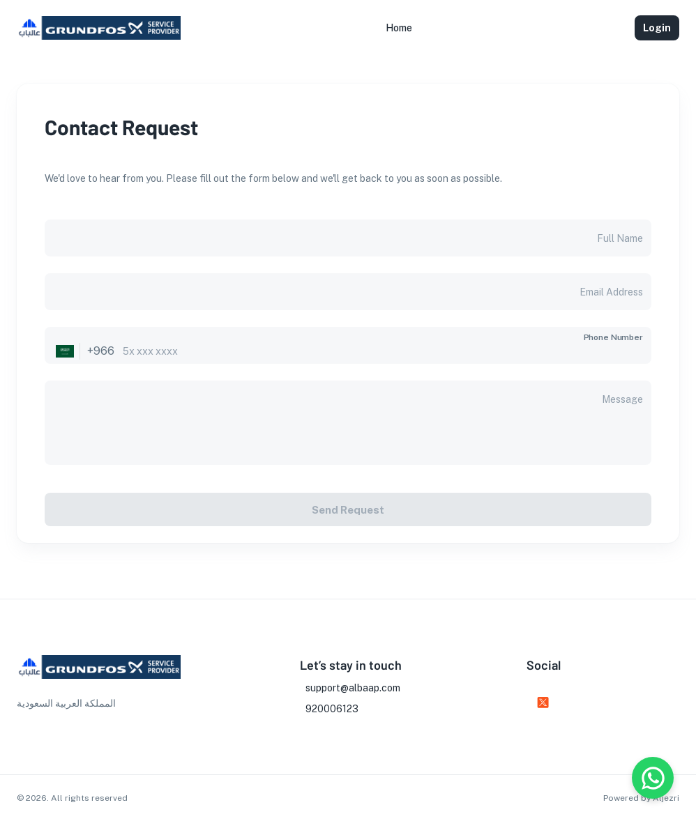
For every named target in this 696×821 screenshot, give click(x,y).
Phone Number (614, 337)
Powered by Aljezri (641, 798)
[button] (399, 28)
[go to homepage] (99, 39)
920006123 (331, 708)
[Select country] (65, 351)
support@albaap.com (352, 687)
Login (657, 27)
